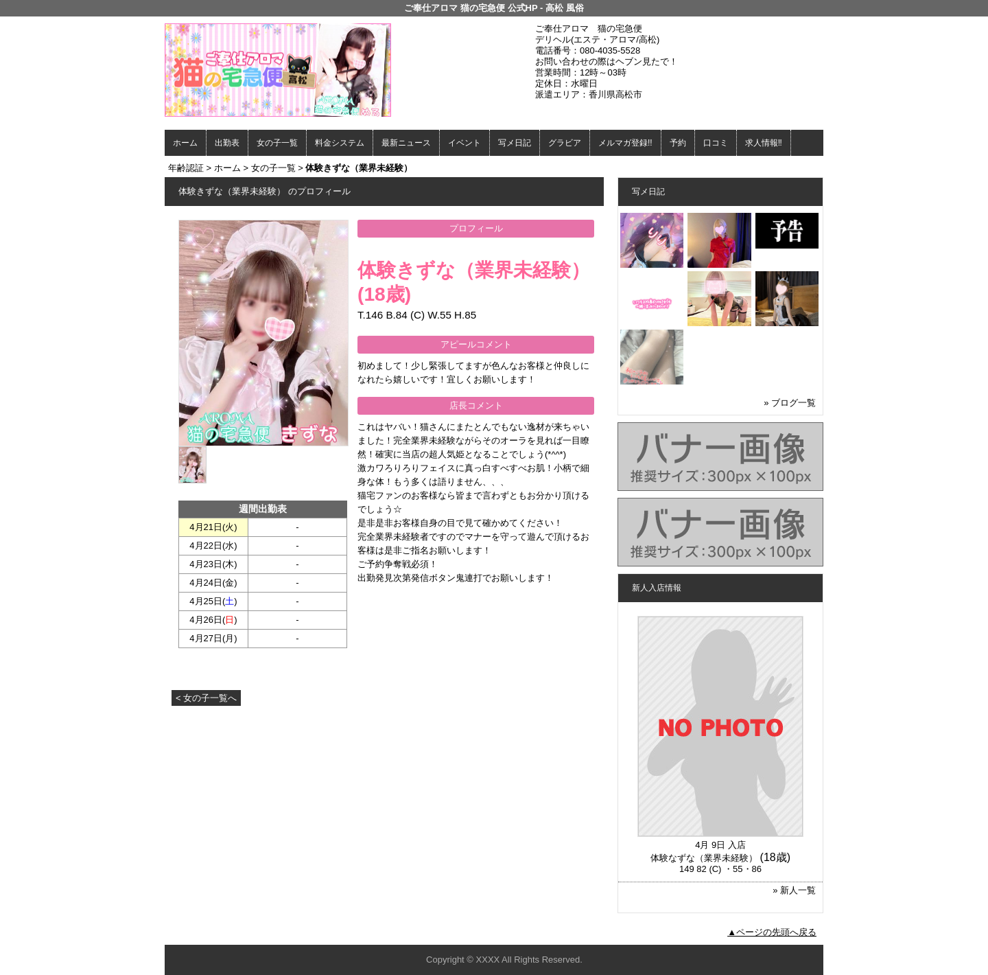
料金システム (339, 143)
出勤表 (227, 143)
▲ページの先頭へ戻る (771, 932)
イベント (464, 143)
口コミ (715, 143)
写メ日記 (514, 143)
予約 (678, 143)
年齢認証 (186, 168)
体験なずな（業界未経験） (703, 858)
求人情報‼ (763, 143)
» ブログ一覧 (790, 403)
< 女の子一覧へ (206, 698)
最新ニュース (406, 143)
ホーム (185, 143)
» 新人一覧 (794, 890)
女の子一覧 (277, 143)
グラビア (564, 143)
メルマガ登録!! (625, 143)
